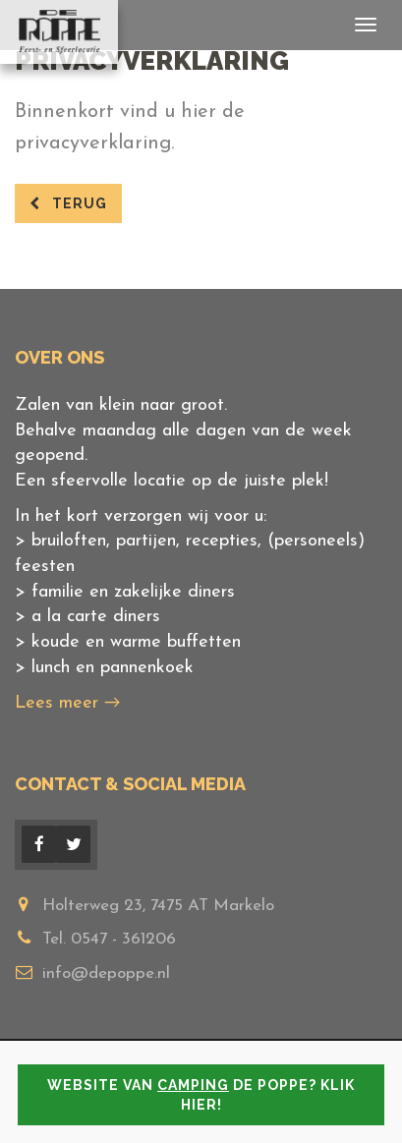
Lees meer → (67, 703)
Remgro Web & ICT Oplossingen (240, 1102)
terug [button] (68, 203)
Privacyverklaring (298, 1079)
